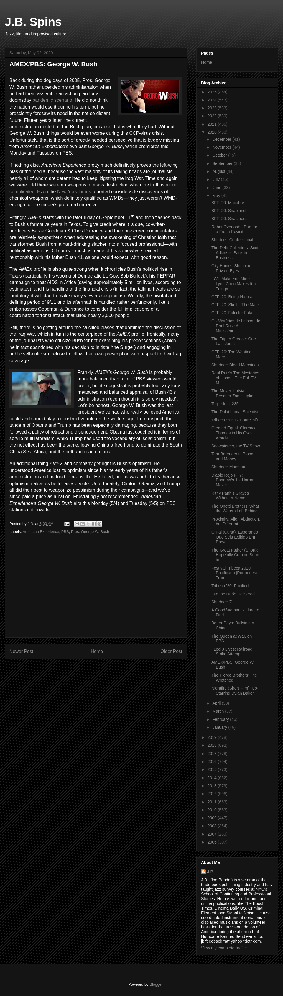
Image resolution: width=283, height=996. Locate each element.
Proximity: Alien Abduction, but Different (235, 521)
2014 (213, 777)
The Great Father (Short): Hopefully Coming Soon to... (235, 555)
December (222, 139)
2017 (213, 753)
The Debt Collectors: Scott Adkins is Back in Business (235, 252)
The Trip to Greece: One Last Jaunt (233, 341)
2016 (213, 761)
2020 (213, 132)
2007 (213, 834)
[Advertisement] (95, 591)
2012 (213, 793)
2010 (213, 810)
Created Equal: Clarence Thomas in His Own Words (233, 433)
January (220, 727)
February (221, 719)
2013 (213, 785)
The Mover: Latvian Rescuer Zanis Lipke (232, 393)
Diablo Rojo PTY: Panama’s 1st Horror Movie (232, 480)
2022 (213, 116)
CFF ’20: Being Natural (232, 296)
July (216, 179)
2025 (213, 92)
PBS (65, 531)
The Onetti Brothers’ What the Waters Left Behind (235, 508)
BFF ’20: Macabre (227, 202)
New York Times (74, 191)
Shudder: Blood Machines (235, 364)
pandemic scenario (52, 100)
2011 (213, 802)
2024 (213, 100)
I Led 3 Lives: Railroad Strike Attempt (231, 652)
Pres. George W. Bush (90, 531)
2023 (213, 108)
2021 (213, 124)
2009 (213, 817)
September (222, 163)
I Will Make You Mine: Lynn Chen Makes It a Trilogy (233, 283)
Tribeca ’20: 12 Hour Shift (234, 420)
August (219, 171)
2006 (213, 842)
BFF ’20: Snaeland (228, 210)
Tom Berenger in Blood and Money (232, 456)
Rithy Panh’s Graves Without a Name (230, 496)
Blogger (155, 984)
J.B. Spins (33, 21)
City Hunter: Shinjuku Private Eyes (230, 268)
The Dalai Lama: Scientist (235, 411)
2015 (213, 769)
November (222, 147)
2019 (213, 737)
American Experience (41, 531)
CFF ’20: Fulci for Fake (232, 312)
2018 (213, 745)
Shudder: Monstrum (229, 467)
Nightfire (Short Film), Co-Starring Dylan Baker (234, 690)
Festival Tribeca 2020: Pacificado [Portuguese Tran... (234, 573)
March (218, 711)
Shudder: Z (221, 602)
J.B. (211, 871)
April (217, 703)
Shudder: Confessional (232, 239)
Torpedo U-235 (225, 403)
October (220, 155)
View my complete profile (224, 948)
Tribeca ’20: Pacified (230, 585)
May (216, 195)
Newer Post (21, 651)
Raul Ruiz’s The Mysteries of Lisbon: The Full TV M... (235, 377)
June (217, 187)
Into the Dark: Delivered (233, 594)
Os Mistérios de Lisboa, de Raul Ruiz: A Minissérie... (235, 326)
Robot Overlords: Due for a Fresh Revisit (234, 229)
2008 (213, 825)
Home (97, 651)
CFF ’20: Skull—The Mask (235, 304)
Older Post (171, 651)
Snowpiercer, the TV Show (235, 446)
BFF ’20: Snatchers (229, 218)
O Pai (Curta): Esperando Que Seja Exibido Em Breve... (234, 537)
